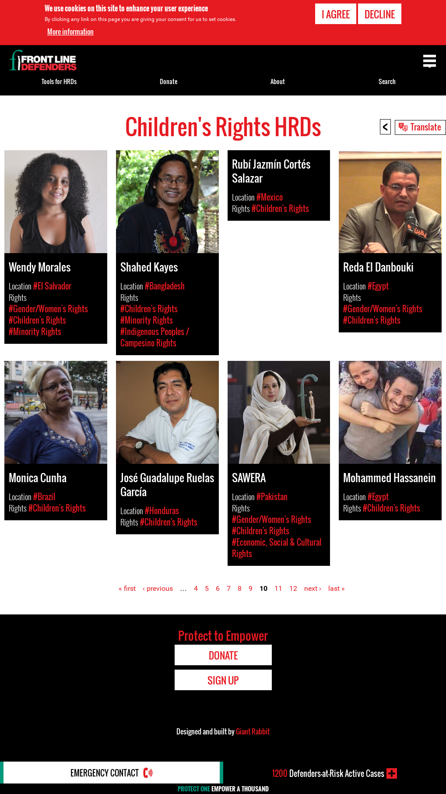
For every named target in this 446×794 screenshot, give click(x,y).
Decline (380, 14)
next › (312, 588)
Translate (426, 126)
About (277, 81)
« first (127, 588)
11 (278, 588)
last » (336, 588)
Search (387, 81)
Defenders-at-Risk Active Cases (328, 773)
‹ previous (158, 588)
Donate (168, 81)
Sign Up (223, 680)
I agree (336, 14)
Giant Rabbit (253, 731)
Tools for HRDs (59, 81)
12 (293, 588)
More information (70, 31)
